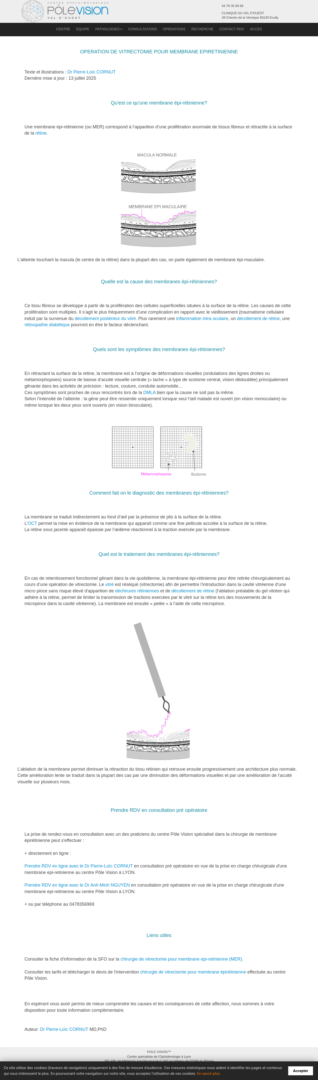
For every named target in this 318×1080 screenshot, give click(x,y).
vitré (109, 584)
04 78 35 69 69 (232, 6)
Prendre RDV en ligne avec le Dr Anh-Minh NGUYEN (77, 885)
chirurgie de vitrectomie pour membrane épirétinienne (193, 972)
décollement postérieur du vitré (105, 318)
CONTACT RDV (231, 29)
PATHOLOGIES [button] (108, 29)
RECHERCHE (202, 29)
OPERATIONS (174, 29)
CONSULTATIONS (142, 29)
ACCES (256, 29)
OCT (32, 523)
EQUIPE (82, 29)
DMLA (149, 392)
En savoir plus (208, 1073)
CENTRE (63, 29)
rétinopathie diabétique (47, 324)
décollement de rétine (258, 318)
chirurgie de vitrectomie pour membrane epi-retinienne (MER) (181, 959)
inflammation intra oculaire (202, 318)
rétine (41, 133)
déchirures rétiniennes (137, 590)
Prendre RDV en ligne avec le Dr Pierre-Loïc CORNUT (79, 866)
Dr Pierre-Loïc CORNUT (92, 72)
